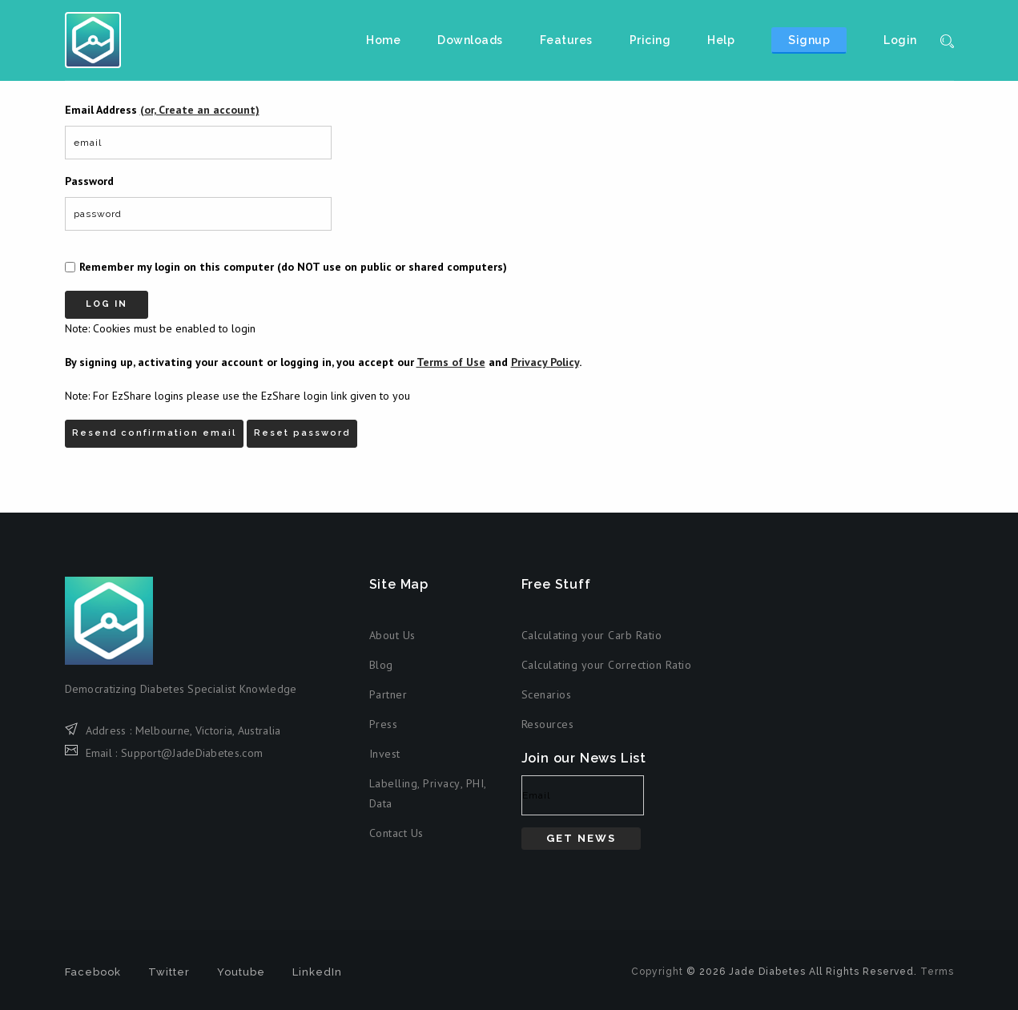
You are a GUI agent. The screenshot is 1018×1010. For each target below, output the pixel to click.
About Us (392, 635)
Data (380, 803)
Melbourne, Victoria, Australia (208, 730)
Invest (384, 753)
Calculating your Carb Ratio (591, 635)
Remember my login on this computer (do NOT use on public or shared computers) (293, 267)
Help (720, 40)
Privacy (442, 783)
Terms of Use (450, 362)
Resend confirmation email (154, 433)
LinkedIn (317, 972)
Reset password (302, 433)
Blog (381, 665)
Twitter (169, 972)
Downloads (470, 40)
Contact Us (396, 833)
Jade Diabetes (93, 40)
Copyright (657, 971)
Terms (937, 971)
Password (89, 181)
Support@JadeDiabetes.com (192, 753)
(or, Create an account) (200, 110)
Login (900, 40)
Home (383, 40)
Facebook (93, 972)
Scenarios (546, 694)
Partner (388, 694)
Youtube (241, 972)
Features (566, 40)
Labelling (393, 783)
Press (383, 724)
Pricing (650, 40)
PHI (475, 783)
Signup (809, 40)
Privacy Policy (545, 362)
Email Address (162, 110)
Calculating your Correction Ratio (606, 665)
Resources (547, 724)
